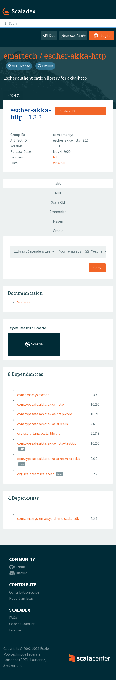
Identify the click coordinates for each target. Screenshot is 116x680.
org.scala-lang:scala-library (38, 433)
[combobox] (80, 111)
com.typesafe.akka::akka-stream (42, 423)
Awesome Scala (73, 35)
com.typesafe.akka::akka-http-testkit (46, 443)
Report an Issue (21, 598)
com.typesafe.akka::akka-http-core (44, 414)
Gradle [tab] (58, 230)
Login (102, 35)
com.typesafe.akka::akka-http (40, 404)
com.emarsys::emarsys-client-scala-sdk (48, 518)
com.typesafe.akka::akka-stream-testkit (48, 458)
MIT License (19, 66)
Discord (18, 573)
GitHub (45, 66)
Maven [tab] (58, 221)
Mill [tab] (58, 193)
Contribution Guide (24, 592)
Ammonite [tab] (58, 211)
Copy (97, 267)
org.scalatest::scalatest (35, 474)
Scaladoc (24, 302)
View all (59, 162)
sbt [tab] (58, 183)
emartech (20, 56)
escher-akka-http (75, 56)
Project (13, 95)
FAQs (13, 617)
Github (17, 566)
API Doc (49, 35)
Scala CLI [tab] (58, 202)
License (15, 630)
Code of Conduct (22, 623)
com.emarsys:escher (33, 394)
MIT (56, 157)
